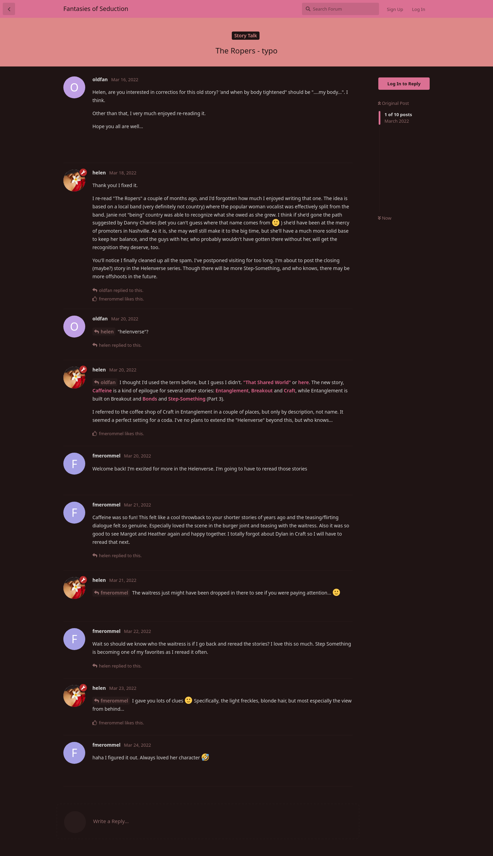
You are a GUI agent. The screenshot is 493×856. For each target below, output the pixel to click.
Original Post (393, 103)
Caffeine (102, 390)
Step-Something (186, 398)
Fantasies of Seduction (95, 8)
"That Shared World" (267, 382)
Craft (289, 390)
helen (107, 331)
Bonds (149, 398)
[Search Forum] (340, 9)
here (303, 382)
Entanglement (232, 390)
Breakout (262, 390)
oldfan (108, 382)
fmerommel (114, 592)
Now (384, 218)
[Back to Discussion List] (9, 9)
